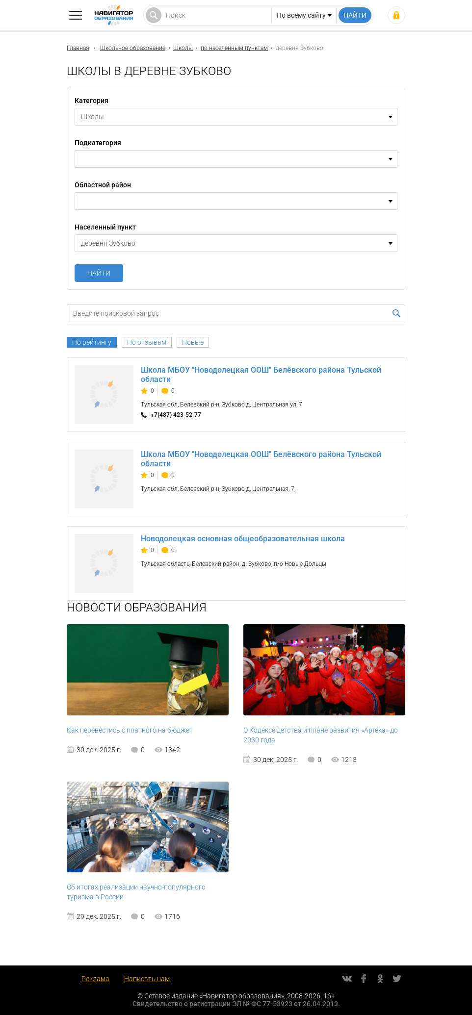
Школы (183, 48)
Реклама (95, 979)
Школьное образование (132, 48)
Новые (193, 342)
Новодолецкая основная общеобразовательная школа (243, 538)
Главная (78, 48)
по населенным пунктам (234, 48)
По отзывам (146, 342)
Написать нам (147, 979)
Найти (98, 273)
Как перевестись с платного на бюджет (130, 730)
